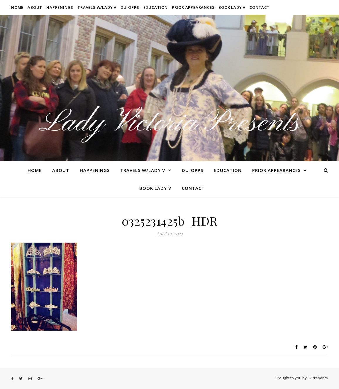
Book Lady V (231, 7)
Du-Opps (130, 7)
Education (155, 7)
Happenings (59, 7)
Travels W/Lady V (96, 7)
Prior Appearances (193, 7)
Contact (260, 7)
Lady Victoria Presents (169, 123)
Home (17, 7)
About (35, 7)
